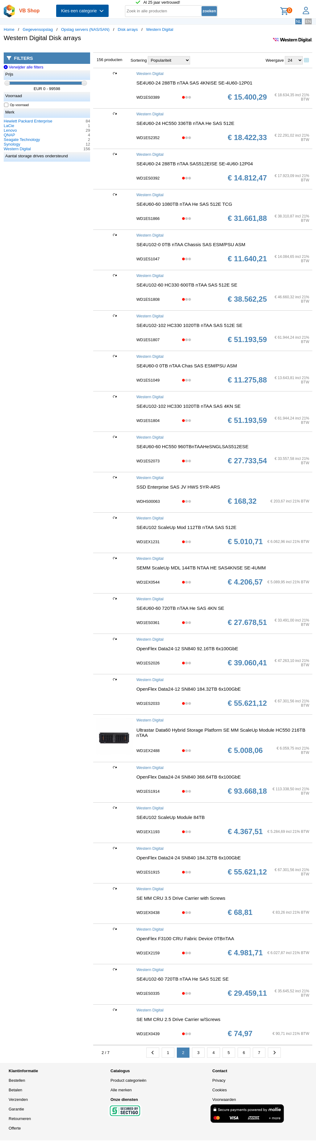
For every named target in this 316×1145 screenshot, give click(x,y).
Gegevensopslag (38, 29)
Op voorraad (16, 105)
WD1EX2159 (148, 953)
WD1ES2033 (148, 703)
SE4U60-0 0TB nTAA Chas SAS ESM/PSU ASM (186, 365)
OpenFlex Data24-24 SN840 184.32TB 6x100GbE (188, 857)
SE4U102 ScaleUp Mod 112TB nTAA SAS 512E (186, 527)
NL (298, 21)
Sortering (139, 60)
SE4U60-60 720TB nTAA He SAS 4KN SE (180, 608)
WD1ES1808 (148, 299)
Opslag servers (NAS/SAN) (85, 29)
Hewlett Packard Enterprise (28, 121)
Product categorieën (128, 1080)
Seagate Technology (22, 139)
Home (9, 29)
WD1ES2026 (148, 663)
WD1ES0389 (148, 97)
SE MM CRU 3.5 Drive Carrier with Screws (180, 898)
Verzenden (18, 1099)
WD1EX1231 (148, 541)
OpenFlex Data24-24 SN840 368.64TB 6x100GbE (188, 776)
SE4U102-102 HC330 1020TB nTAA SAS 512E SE (189, 325)
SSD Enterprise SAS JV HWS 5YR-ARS (178, 487)
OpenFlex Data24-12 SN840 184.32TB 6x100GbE (188, 689)
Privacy (219, 1080)
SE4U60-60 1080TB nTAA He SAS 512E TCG (184, 204)
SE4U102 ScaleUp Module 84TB (170, 817)
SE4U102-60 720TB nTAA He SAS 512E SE (182, 979)
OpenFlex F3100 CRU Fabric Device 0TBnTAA (185, 938)
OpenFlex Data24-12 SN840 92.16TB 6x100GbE (187, 648)
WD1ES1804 (148, 420)
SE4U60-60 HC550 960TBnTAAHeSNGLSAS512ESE (192, 446)
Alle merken (121, 1090)
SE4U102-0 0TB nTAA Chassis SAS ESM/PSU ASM (190, 244)
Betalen (15, 1090)
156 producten (109, 59)
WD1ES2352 (148, 137)
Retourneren (20, 1118)
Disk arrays (128, 29)
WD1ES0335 (148, 993)
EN (308, 21)
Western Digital (159, 29)
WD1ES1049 (148, 380)
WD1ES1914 (148, 791)
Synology (12, 144)
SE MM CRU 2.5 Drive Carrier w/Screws (178, 1019)
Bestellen (17, 1080)
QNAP (9, 135)
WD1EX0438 (148, 912)
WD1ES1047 (148, 259)
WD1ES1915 (148, 872)
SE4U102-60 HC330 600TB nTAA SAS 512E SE (186, 284)
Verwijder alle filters (24, 67)
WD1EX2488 (148, 750)
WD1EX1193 (148, 831)
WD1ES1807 (148, 339)
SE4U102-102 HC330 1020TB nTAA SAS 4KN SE (188, 406)
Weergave (275, 60)
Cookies (219, 1090)
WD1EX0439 (148, 1033)
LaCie (9, 125)
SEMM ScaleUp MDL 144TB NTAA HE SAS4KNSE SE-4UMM (201, 567)
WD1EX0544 (148, 582)
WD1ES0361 (148, 622)
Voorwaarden (224, 1099)
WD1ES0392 (148, 178)
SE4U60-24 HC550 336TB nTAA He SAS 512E (185, 123)
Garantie (16, 1109)
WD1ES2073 (148, 461)
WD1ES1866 (148, 218)
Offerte (15, 1128)
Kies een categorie (82, 10)
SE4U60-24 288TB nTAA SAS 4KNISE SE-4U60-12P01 (194, 82)
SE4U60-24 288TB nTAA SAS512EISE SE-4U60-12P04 (194, 163)
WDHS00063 (148, 501)
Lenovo (10, 130)
